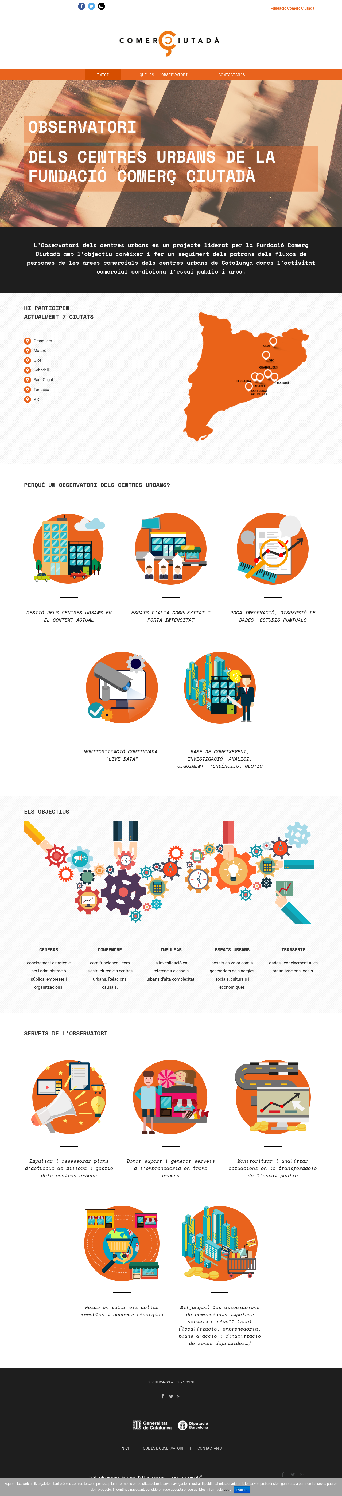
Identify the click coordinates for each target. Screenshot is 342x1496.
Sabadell (41, 370)
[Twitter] (171, 1396)
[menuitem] (292, 8)
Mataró (40, 350)
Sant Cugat (43, 379)
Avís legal (129, 1477)
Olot (37, 360)
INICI (125, 1448)
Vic (37, 399)
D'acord (241, 1490)
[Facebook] (163, 1396)
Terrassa (41, 389)
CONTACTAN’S (209, 1448)
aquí (227, 1489)
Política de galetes (151, 1477)
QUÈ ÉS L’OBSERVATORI (163, 1448)
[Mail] (179, 1396)
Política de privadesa (104, 1477)
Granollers (43, 340)
